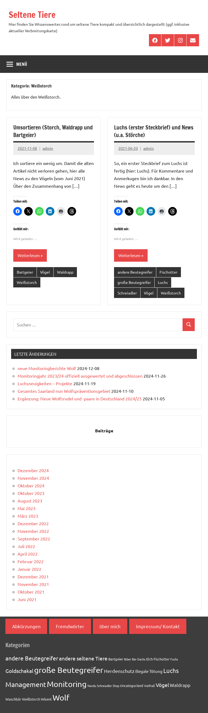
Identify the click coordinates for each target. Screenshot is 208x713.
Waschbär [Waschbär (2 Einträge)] (13, 699)
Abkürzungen (26, 626)
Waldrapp (65, 272)
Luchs (163, 282)
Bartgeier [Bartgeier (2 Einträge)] (115, 659)
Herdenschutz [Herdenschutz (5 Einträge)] (119, 671)
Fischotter (168, 272)
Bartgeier (25, 272)
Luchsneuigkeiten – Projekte (45, 383)
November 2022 (33, 531)
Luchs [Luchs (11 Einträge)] (171, 670)
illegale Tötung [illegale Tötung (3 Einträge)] (148, 671)
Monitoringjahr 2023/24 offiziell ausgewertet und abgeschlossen (80, 375)
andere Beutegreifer (135, 272)
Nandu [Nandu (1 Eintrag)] (91, 685)
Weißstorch (27, 282)
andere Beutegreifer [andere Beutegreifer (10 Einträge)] (31, 658)
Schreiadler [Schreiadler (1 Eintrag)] (104, 685)
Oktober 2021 (31, 591)
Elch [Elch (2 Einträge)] (149, 659)
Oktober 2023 (31, 493)
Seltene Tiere (32, 14)
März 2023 (28, 515)
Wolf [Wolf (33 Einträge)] (61, 697)
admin (48, 148)
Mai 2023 (26, 508)
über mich (110, 626)
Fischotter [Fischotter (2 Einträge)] (162, 659)
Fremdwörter (70, 626)
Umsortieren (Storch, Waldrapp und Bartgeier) (53, 131)
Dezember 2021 (33, 576)
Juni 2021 (27, 599)
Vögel (45, 272)
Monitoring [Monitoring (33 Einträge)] (67, 684)
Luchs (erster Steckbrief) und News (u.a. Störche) (153, 131)
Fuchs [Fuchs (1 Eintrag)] (174, 659)
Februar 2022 (31, 561)
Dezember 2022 (33, 523)
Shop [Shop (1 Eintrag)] (116, 685)
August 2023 (30, 500)
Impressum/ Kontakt (158, 626)
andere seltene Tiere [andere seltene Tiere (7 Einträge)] (83, 658)
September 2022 (34, 538)
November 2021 (33, 584)
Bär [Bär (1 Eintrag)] (134, 659)
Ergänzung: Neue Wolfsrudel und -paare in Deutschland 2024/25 (80, 398)
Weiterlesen (29, 255)
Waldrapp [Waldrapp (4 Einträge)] (180, 685)
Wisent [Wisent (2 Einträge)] (46, 699)
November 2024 (33, 478)
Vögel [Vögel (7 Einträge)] (162, 685)
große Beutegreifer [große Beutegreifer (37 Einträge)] (68, 670)
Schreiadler (127, 292)
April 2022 (28, 553)
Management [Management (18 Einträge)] (25, 684)
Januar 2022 (29, 569)
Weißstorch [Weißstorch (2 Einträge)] (31, 699)
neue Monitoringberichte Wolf (47, 368)
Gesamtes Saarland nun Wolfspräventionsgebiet (64, 391)
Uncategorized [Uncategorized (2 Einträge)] (131, 685)
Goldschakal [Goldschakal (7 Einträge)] (19, 670)
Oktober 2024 (31, 485)
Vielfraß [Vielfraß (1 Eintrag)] (149, 685)
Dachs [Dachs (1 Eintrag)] (141, 659)
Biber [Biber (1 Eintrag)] (127, 659)
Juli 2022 (26, 546)
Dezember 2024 (33, 470)
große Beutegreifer (134, 282)
